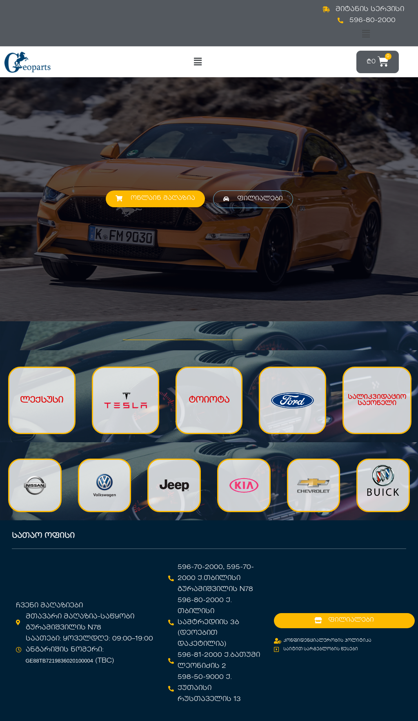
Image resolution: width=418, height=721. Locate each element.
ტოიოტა (209, 400)
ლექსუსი (41, 400)
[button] (366, 34)
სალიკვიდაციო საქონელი (377, 400)
